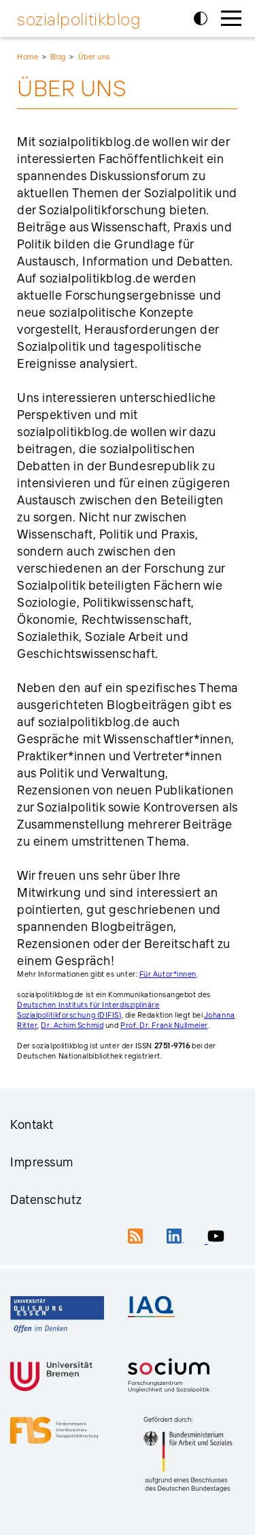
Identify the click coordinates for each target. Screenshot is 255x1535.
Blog (58, 56)
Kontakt (32, 1124)
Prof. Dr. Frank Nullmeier (164, 1025)
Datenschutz (46, 1199)
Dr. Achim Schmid (72, 1025)
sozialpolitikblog (79, 18)
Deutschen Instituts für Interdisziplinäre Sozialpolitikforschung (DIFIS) (88, 1010)
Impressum (41, 1162)
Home (27, 56)
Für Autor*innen (168, 974)
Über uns (94, 56)
